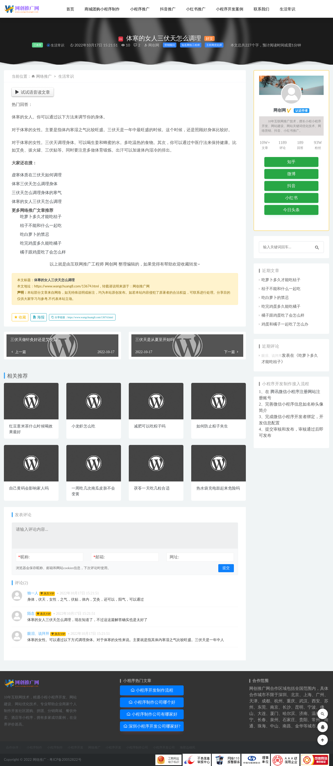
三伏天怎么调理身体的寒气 (37, 192)
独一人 (32, 593)
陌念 (31, 614)
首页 (70, 9)
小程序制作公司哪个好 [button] (152, 702)
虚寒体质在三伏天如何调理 (37, 174)
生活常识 (287, 9)
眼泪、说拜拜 (38, 634)
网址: (174, 557)
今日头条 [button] (291, 210)
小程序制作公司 (137, 747)
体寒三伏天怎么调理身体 (34, 183)
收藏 (20, 317)
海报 (39, 317)
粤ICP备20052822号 (65, 759)
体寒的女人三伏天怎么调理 (37, 201)
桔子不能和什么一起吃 (41, 225)
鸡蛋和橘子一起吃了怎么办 (284, 324)
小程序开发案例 (229, 9)
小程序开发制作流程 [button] (152, 690)
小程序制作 (34, 747)
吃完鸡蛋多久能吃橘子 (41, 242)
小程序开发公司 (164, 747)
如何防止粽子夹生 (212, 426)
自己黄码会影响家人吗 (29, 488)
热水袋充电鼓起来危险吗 (218, 488)
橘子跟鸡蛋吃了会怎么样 (43, 251)
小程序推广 (140, 9)
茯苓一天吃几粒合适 (152, 488)
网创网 (151, 45)
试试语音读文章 (32, 91)
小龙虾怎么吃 (83, 426)
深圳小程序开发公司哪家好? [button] (151, 726)
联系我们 (261, 9)
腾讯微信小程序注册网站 (293, 391)
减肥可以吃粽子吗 (150, 426)
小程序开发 (75, 747)
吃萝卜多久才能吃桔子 (41, 216)
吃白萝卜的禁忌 (34, 234)
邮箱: (99, 557)
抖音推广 (168, 9)
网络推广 (44, 76)
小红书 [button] (291, 198)
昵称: (24, 557)
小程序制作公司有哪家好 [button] (151, 714)
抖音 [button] (291, 186)
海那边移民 (187, 747)
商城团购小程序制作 (102, 9)
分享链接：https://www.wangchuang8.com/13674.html (82, 317)
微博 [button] (291, 174)
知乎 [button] (291, 162)
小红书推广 (196, 9)
